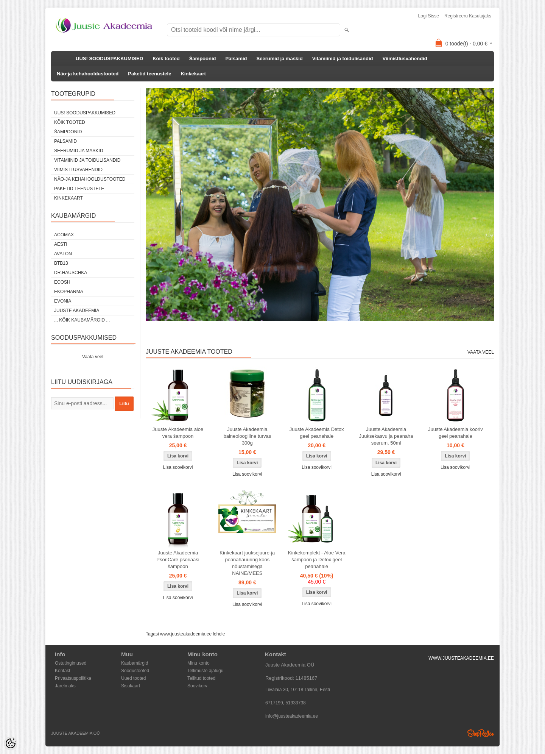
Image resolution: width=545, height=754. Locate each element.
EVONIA (62, 301)
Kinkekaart (193, 73)
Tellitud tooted (201, 678)
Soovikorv (197, 685)
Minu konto (198, 663)
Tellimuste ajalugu (205, 670)
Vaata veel (92, 356)
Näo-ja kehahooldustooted (87, 73)
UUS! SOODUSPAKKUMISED (109, 58)
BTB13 (61, 263)
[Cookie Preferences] (10, 743)
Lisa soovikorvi (178, 467)
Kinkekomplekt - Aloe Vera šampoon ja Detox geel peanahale (317, 559)
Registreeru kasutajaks (467, 16)
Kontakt (62, 670)
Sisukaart (130, 685)
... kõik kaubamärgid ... (82, 320)
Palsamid (236, 58)
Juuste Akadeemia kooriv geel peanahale (455, 432)
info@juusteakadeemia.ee (291, 716)
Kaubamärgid (134, 663)
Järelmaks (65, 685)
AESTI (60, 244)
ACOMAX (64, 234)
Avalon (63, 253)
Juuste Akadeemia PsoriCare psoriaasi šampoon (177, 559)
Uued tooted (133, 678)
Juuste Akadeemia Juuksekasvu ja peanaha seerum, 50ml (386, 436)
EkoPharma (68, 291)
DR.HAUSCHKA (70, 272)
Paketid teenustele (149, 73)
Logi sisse (428, 16)
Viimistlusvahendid (405, 58)
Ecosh (62, 282)
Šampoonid (202, 58)
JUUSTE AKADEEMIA (76, 310)
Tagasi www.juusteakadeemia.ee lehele (185, 634)
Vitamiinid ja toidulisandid (342, 58)
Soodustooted (135, 670)
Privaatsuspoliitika (73, 678)
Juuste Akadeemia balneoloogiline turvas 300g (247, 436)
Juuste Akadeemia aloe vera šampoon (178, 432)
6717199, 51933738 (285, 703)
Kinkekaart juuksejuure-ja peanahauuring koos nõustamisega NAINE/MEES (247, 563)
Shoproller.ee (480, 733)
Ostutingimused (70, 663)
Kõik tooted (166, 58)
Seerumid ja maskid (280, 58)
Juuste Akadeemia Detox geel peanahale (317, 432)
